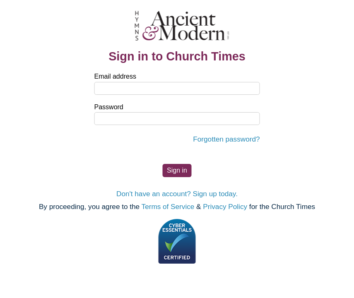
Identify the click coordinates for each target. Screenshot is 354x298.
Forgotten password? (226, 139)
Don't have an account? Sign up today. (177, 194)
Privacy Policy (225, 206)
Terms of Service (168, 206)
